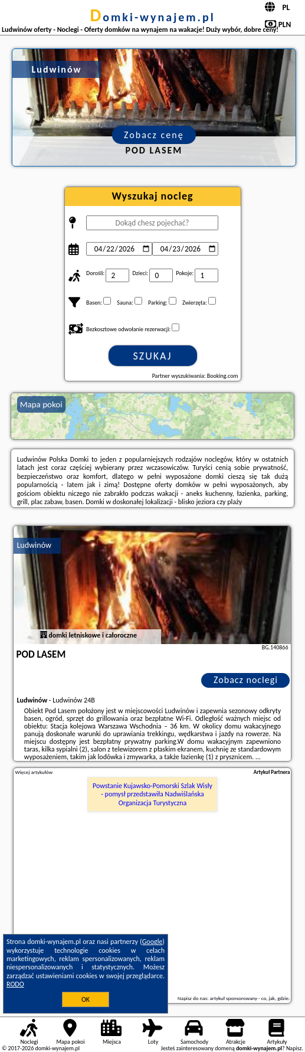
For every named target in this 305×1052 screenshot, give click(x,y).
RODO (15, 984)
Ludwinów (34, 545)
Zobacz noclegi (246, 679)
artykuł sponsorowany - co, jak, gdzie (248, 998)
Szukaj (152, 355)
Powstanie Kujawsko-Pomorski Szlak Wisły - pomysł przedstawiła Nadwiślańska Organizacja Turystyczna (152, 794)
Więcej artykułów (34, 772)
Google (152, 941)
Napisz (294, 1048)
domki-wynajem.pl (152, 17)
